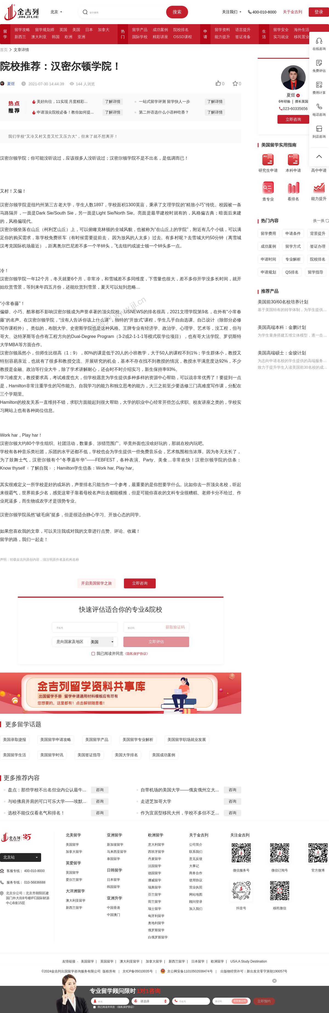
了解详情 (112, 101)
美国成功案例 (163, 755)
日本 (89, 29)
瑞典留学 (154, 887)
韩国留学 (113, 887)
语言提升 (243, 29)
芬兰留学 (154, 894)
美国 (76, 29)
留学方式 (293, 246)
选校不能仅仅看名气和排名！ (36, 813)
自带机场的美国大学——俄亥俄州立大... (180, 790)
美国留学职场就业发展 (187, 739)
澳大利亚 (39, 37)
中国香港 (113, 908)
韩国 (55, 37)
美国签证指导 (89, 755)
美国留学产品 (96, 739)
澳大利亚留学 (76, 900)
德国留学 (154, 873)
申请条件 (293, 233)
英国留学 (72, 872)
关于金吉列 (292, 12)
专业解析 (293, 259)
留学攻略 (22, 29)
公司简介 (195, 844)
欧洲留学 (217, 961)
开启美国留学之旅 (96, 583)
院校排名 (181, 29)
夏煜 (7, 83)
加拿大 (103, 29)
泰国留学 (113, 859)
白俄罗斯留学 (158, 937)
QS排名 (292, 272)
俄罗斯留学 (156, 930)
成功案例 (160, 29)
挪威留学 (154, 880)
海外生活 (301, 29)
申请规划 (268, 272)
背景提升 (317, 233)
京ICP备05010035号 (137, 971)
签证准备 (243, 37)
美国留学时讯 (51, 755)
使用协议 (195, 880)
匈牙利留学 (156, 916)
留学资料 (222, 29)
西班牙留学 (156, 852)
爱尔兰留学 (74, 880)
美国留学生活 (14, 755)
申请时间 (268, 259)
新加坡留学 (115, 844)
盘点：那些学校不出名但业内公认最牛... (47, 790)
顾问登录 (195, 902)
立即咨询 (140, 583)
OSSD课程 (182, 37)
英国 (63, 29)
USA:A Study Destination (249, 961)
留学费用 (268, 233)
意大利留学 (156, 844)
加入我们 (195, 909)
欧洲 (68, 37)
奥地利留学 (156, 923)
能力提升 (222, 37)
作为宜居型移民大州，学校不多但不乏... (180, 813)
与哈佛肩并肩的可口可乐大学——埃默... (47, 801)
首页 (4, 49)
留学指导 (315, 272)
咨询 (100, 790)
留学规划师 (44, 29)
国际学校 (140, 37)
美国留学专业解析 (138, 739)
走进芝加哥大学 (156, 801)
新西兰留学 (74, 908)
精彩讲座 (160, 37)
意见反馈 (195, 859)
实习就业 (281, 37)
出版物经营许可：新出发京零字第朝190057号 (253, 971)
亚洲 (81, 37)
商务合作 (195, 873)
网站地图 (195, 894)
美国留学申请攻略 (55, 739)
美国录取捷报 (14, 739)
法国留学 (154, 866)
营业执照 (195, 887)
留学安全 (281, 29)
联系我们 (195, 852)
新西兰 (20, 37)
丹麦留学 (154, 859)
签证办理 (317, 246)
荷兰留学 (154, 902)
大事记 (194, 866)
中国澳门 (113, 915)
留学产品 (140, 29)
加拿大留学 (74, 852)
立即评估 (156, 641)
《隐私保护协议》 (136, 654)
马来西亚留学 (117, 852)
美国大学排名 (126, 755)
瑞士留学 (154, 909)
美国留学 (72, 844)
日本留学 (113, 880)
